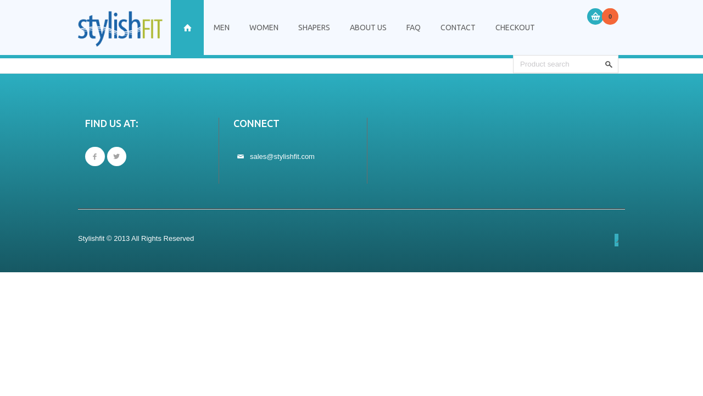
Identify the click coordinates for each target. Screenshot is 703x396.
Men (222, 27)
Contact (458, 27)
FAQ (413, 27)
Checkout (515, 27)
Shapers (314, 27)
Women (263, 27)
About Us (368, 27)
